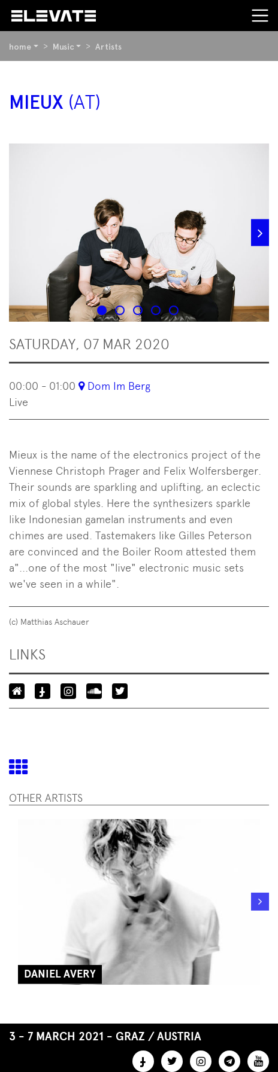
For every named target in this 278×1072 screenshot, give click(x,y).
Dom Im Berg (118, 386)
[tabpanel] (139, 232)
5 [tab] (175, 311)
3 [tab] (139, 311)
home (20, 46)
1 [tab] (103, 311)
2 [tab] (121, 311)
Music (63, 46)
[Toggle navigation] (260, 15)
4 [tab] (157, 311)
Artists (108, 46)
